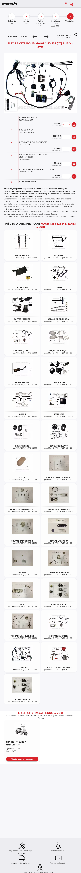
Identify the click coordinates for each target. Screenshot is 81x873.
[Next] (46, 36)
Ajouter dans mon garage (22, 759)
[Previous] (34, 36)
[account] (66, 3)
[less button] (63, 124)
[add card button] (74, 124)
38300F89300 (25, 160)
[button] (75, 34)
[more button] (69, 124)
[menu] (76, 3)
